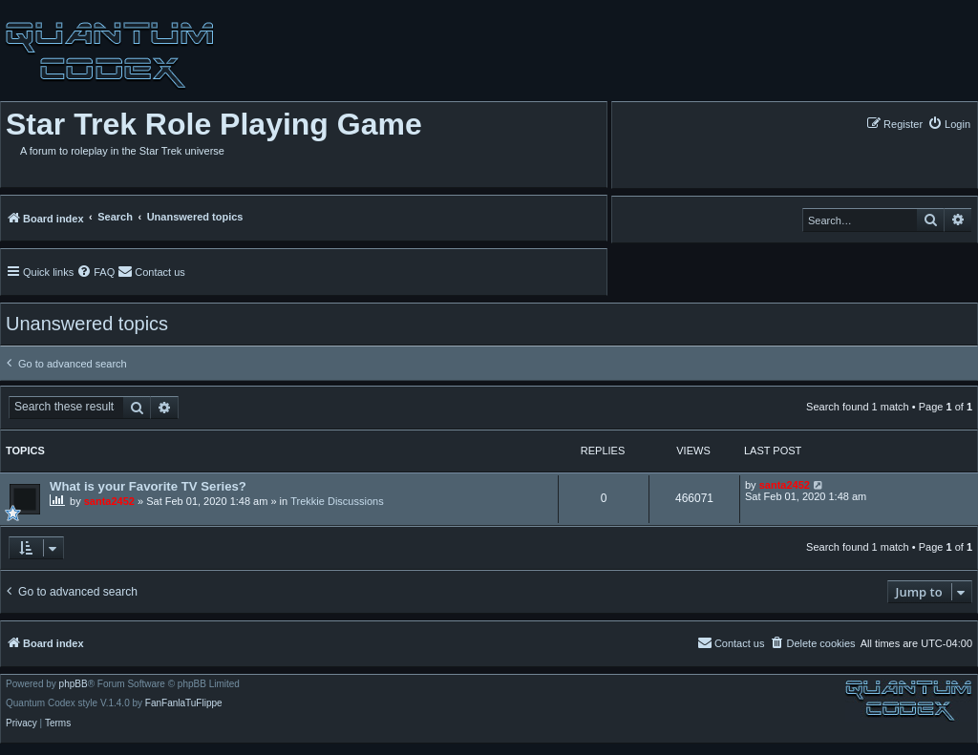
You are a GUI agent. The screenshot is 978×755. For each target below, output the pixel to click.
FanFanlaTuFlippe (184, 703)
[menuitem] (948, 123)
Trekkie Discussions (336, 501)
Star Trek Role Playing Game (214, 124)
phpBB (73, 684)
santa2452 (109, 501)
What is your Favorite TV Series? (148, 486)
